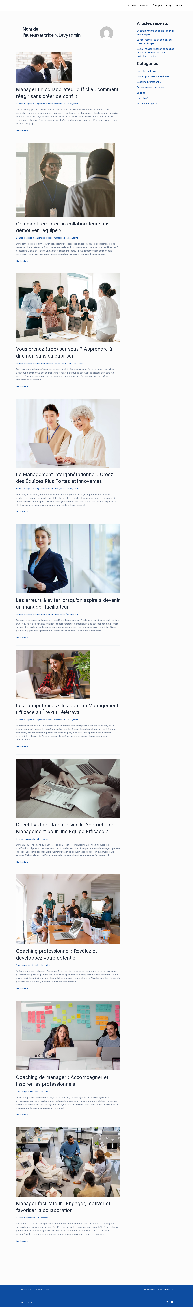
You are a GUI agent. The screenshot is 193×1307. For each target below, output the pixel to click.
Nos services (39, 1290)
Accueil (132, 5)
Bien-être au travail (147, 70)
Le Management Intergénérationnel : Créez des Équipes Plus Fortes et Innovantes (60, 480)
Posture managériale (60, 103)
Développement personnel (63, 363)
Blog (168, 5)
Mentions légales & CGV (29, 1302)
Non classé (143, 98)
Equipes (141, 92)
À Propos (157, 5)
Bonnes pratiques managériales (32, 103)
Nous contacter (26, 1290)
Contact (179, 5)
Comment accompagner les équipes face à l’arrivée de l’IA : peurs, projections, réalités (157, 52)
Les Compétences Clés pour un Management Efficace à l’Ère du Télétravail (55, 718)
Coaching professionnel (28, 984)
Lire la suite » (23, 130)
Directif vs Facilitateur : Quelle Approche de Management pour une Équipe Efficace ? (68, 844)
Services (144, 5)
